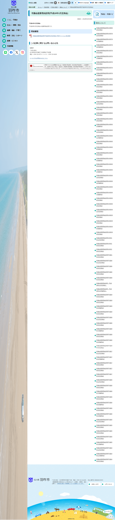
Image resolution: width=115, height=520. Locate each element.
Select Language (84, 2)
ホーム (40, 7)
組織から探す (95, 484)
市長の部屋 (54, 7)
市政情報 (46, 7)
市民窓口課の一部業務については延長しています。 (70, 483)
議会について (63, 7)
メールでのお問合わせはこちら (39, 58)
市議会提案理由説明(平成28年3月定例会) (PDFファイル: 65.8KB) (51, 36)
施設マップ (110, 2)
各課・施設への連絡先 (97, 2)
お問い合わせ (108, 484)
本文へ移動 (33, 2)
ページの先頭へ (109, 515)
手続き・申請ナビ (107, 14)
